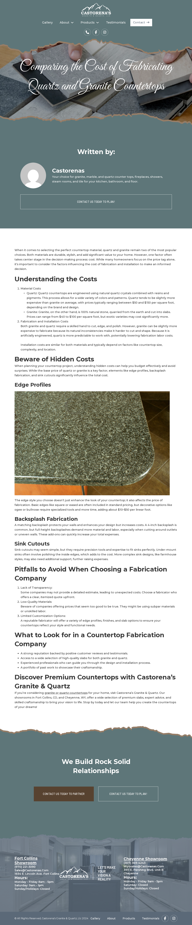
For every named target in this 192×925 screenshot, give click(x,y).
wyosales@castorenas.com (144, 866)
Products (88, 22)
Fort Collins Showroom (26, 860)
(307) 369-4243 (134, 863)
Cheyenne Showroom (145, 859)
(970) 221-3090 (25, 867)
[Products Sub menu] (97, 22)
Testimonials (116, 22)
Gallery (47, 22)
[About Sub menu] (72, 22)
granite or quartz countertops (66, 693)
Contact (141, 22)
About (64, 22)
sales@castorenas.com (31, 870)
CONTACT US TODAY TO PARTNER (64, 794)
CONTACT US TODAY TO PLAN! (96, 201)
